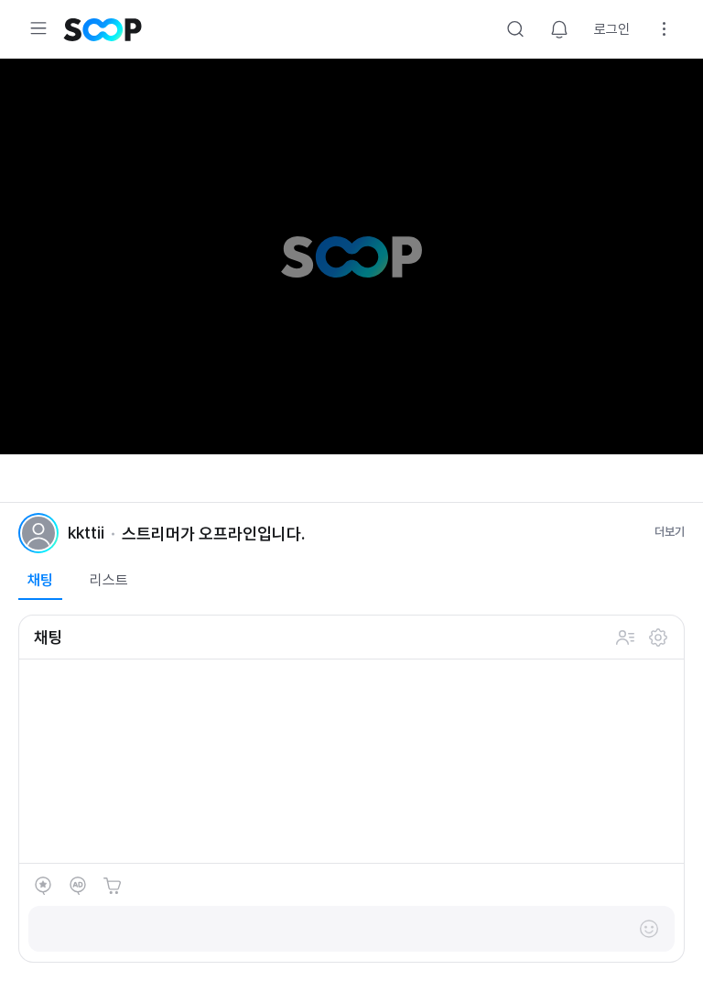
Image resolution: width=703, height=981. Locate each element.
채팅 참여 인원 (625, 637)
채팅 (40, 580)
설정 (664, 29)
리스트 (109, 580)
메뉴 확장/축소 (38, 28)
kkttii (86, 532)
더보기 (669, 532)
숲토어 (112, 885)
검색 (515, 29)
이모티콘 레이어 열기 (649, 928)
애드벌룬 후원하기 (77, 885)
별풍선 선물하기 (43, 885)
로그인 (612, 29)
